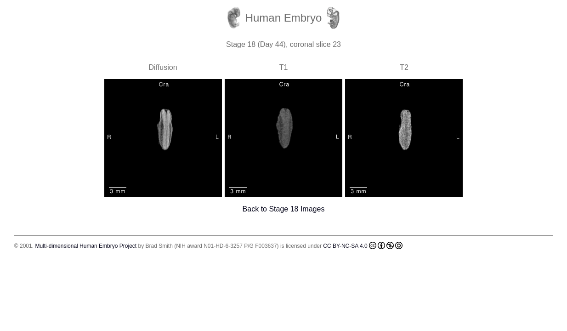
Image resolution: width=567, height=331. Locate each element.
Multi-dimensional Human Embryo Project (85, 246)
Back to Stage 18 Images (284, 209)
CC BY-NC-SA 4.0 (362, 245)
